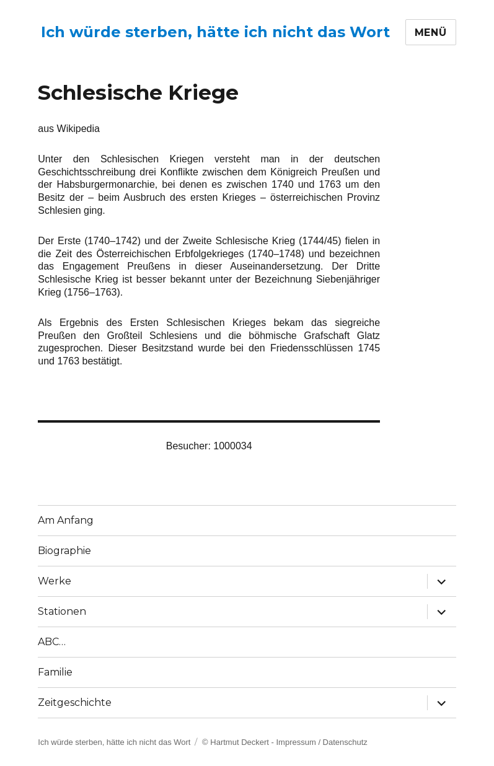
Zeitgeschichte (75, 702)
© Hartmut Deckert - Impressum (259, 742)
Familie (55, 672)
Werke (54, 581)
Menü (431, 32)
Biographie (64, 551)
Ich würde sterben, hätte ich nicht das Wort (215, 32)
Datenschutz (345, 742)
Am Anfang (66, 520)
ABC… (52, 642)
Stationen (62, 611)
